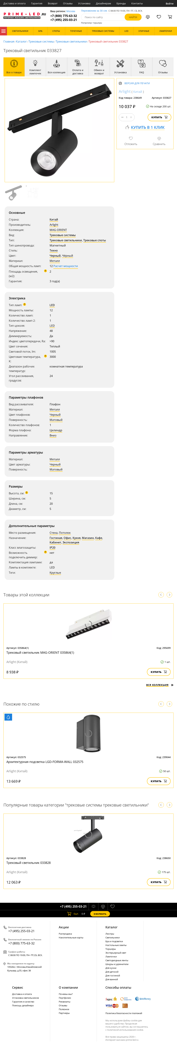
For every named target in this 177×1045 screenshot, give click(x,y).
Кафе (98, 538)
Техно (54, 250)
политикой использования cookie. (125, 1029)
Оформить (100, 914)
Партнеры (64, 1013)
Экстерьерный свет (115, 952)
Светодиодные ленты (116, 960)
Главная (8, 41)
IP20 (52, 547)
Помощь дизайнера (23, 1005)
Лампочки (111, 956)
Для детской (111, 971)
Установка (84, 3)
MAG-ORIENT (58, 230)
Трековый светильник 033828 (28, 863)
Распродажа (65, 933)
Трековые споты (94, 240)
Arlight (54, 225)
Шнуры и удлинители (116, 964)
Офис (67, 538)
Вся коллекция (160, 685)
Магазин (88, 538)
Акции (64, 927)
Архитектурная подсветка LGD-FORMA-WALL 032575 (44, 762)
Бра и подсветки (114, 941)
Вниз (53, 435)
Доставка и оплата (14, 3)
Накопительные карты (71, 937)
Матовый (56, 420)
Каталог (3, 31)
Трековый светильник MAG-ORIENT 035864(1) (40, 652)
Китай (54, 219)
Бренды (121, 3)
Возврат (53, 3)
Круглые (55, 573)
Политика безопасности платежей (123, 1013)
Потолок (65, 533)
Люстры (109, 933)
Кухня (77, 538)
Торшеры (110, 948)
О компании (68, 987)
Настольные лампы (116, 945)
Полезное (64, 1009)
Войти (170, 3)
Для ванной (111, 979)
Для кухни (110, 967)
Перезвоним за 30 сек (94, 10)
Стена (54, 533)
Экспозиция (71, 542)
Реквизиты (64, 1001)
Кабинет (55, 542)
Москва (70, 11)
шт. (73, 914)
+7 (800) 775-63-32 (63, 16)
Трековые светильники (71, 41)
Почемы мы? (66, 994)
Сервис (17, 987)
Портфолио (65, 997)
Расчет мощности (65, 266)
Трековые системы (41, 41)
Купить (159, 117)
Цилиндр (56, 430)
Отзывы (68, 3)
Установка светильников (25, 997)
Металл (55, 261)
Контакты (137, 3)
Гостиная (56, 538)
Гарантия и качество (23, 1001)
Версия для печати (137, 83)
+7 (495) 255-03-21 (63, 20)
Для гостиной (112, 975)
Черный (55, 256)
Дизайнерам (103, 3)
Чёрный (67, 256)
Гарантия (36, 3)
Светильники (112, 937)
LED (52, 305)
